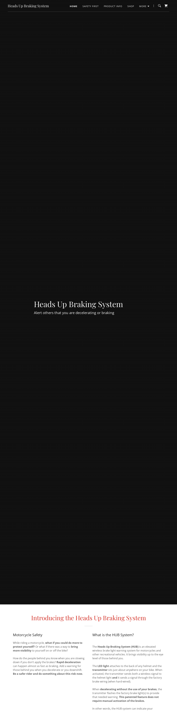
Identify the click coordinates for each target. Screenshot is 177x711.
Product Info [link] (113, 6)
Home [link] (73, 6)
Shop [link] (130, 6)
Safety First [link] (91, 6)
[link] (28, 6)
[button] (144, 6)
